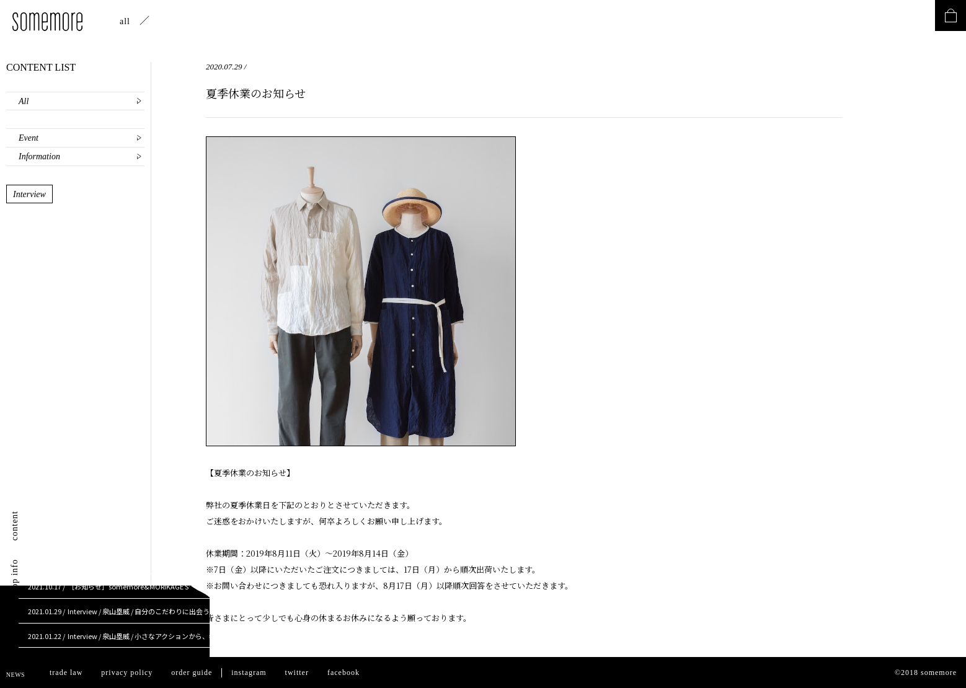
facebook (343, 672)
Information (39, 156)
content (14, 525)
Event (28, 138)
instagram (248, 672)
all (125, 21)
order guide (191, 672)
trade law (66, 672)
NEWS (15, 674)
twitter (297, 672)
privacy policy (127, 672)
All (24, 101)
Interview (29, 194)
